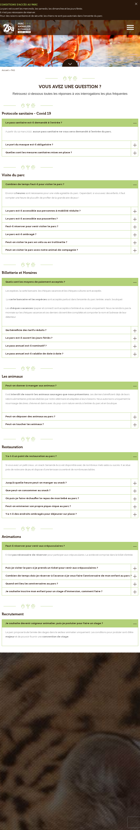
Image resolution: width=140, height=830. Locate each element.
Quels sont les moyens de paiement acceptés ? (35, 281)
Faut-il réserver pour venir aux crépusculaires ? (35, 545)
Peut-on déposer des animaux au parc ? (30, 416)
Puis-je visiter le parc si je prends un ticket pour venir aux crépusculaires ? (51, 567)
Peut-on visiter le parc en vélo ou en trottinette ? (36, 242)
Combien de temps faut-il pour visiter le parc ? (34, 184)
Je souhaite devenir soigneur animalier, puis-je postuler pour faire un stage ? (54, 623)
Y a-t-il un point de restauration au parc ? (31, 456)
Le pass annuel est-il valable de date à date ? (34, 353)
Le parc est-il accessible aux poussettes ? (31, 218)
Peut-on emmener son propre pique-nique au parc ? (38, 506)
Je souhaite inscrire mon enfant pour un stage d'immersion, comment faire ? (53, 591)
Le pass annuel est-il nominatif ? (25, 345)
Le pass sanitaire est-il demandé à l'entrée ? (33, 122)
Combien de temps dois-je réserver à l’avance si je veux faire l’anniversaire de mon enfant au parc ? (68, 575)
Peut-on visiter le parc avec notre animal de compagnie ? (41, 249)
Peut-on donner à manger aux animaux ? (30, 385)
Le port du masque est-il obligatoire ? (29, 144)
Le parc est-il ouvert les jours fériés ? (28, 337)
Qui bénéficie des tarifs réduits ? (25, 330)
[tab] (70, 123)
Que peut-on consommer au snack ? (27, 490)
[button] (131, 27)
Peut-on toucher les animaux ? (24, 424)
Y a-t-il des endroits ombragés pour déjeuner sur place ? (41, 513)
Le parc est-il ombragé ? (20, 234)
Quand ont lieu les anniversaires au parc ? (31, 583)
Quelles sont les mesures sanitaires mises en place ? (38, 152)
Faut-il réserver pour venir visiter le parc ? (31, 226)
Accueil (5, 70)
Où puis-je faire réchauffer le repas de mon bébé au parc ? (42, 498)
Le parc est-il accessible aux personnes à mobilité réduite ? (42, 210)
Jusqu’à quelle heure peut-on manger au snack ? (36, 482)
